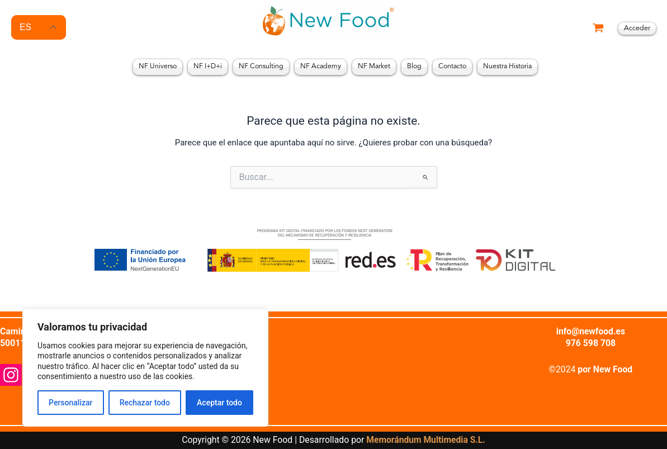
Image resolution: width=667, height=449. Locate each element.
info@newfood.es (590, 330)
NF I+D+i (207, 66)
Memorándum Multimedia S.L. (426, 439)
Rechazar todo (145, 402)
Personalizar (70, 402)
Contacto (452, 66)
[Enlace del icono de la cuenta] (637, 29)
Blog (414, 66)
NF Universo (158, 66)
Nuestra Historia (507, 66)
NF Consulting (261, 66)
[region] (145, 368)
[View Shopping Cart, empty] (598, 28)
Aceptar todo (219, 402)
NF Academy (320, 66)
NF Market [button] (374, 66)
